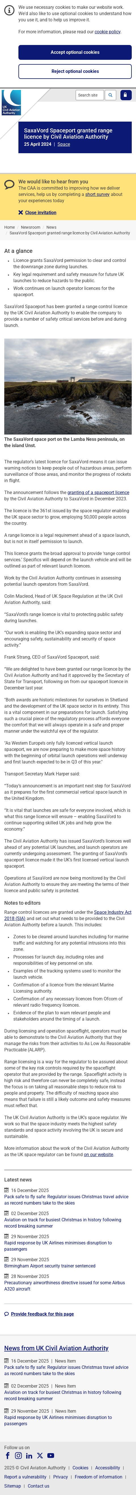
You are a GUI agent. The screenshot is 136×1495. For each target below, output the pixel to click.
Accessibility (107, 1468)
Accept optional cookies (75, 52)
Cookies (80, 1468)
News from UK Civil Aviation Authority (56, 1348)
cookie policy (107, 31)
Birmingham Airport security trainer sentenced (49, 1266)
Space (64, 144)
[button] (126, 95)
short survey (97, 194)
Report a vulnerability (25, 1477)
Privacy (60, 1477)
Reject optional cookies (75, 71)
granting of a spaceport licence (98, 492)
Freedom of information (98, 1477)
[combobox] (90, 95)
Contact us (38, 1486)
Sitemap (12, 1486)
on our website (98, 1154)
